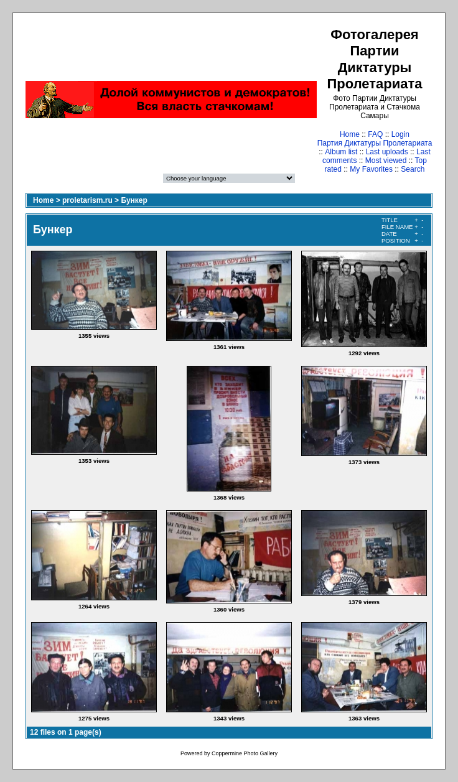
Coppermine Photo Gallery (245, 753)
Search (412, 169)
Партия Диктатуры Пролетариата (374, 143)
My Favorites (371, 169)
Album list (341, 151)
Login (400, 134)
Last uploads (387, 151)
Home (350, 134)
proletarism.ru (87, 200)
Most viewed (386, 160)
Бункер (134, 200)
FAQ (375, 134)
